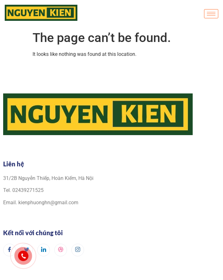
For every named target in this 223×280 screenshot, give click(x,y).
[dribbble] (60, 250)
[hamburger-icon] (211, 13)
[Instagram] (77, 250)
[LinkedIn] (43, 250)
